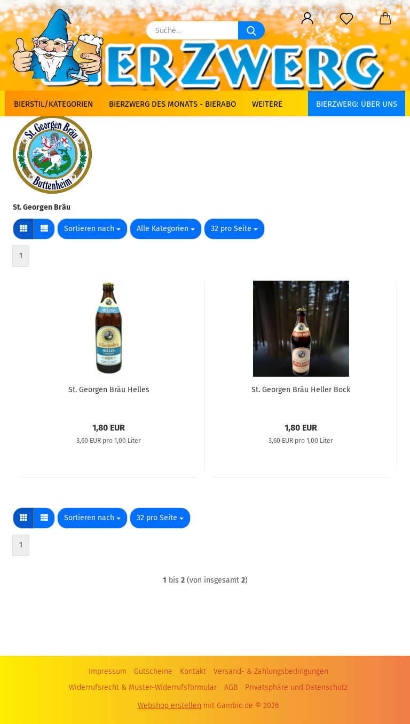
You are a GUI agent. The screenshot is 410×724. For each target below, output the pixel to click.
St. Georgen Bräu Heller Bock (300, 389)
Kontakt (193, 671)
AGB (231, 687)
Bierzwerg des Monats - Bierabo (172, 104)
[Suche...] (251, 30)
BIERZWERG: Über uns (356, 104)
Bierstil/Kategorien (53, 104)
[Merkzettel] (346, 18)
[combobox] (92, 229)
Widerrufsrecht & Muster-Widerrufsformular (143, 687)
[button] (307, 18)
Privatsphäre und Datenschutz (296, 687)
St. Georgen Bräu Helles (108, 389)
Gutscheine (153, 671)
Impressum (108, 671)
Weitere (267, 104)
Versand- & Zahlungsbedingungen (271, 671)
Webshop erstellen (169, 705)
